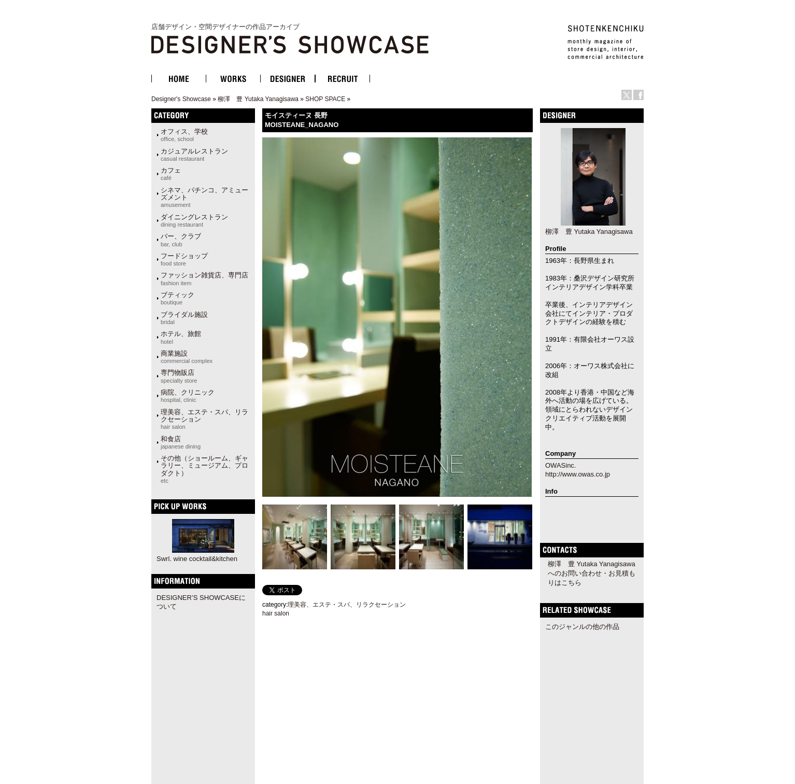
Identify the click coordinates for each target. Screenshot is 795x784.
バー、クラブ (181, 239)
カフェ (171, 173)
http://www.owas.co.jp (577, 474)
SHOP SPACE (325, 99)
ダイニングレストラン (194, 220)
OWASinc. (560, 465)
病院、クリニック (188, 395)
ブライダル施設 (184, 318)
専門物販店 (179, 376)
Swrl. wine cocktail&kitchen (197, 559)
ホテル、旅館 (181, 337)
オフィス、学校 (184, 135)
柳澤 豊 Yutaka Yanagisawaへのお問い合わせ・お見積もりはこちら (591, 573)
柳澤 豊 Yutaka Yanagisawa (258, 99)
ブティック (177, 298)
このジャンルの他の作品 (582, 627)
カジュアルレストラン (194, 154)
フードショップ (184, 259)
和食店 (181, 442)
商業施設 (186, 356)
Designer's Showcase (181, 99)
